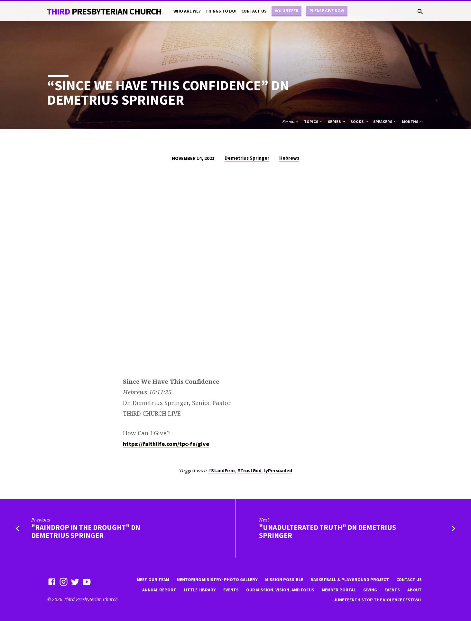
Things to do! (221, 11)
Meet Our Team (153, 579)
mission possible (284, 579)
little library (200, 590)
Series (337, 121)
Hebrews (289, 158)
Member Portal (339, 590)
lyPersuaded (278, 470)
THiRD (104, 11)
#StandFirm (221, 470)
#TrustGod (249, 470)
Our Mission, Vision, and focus (280, 590)
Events (231, 590)
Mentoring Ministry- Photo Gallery (217, 579)
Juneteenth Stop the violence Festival (378, 600)
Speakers (385, 121)
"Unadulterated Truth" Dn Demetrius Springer (327, 531)
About (414, 590)
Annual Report (159, 590)
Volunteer (286, 11)
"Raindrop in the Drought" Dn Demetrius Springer (85, 531)
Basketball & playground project (349, 579)
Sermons (290, 121)
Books (359, 121)
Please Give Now (326, 11)
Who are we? (187, 11)
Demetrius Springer (247, 158)
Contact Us (254, 11)
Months (413, 121)
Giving (370, 590)
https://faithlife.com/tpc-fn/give (166, 443)
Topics (314, 121)
